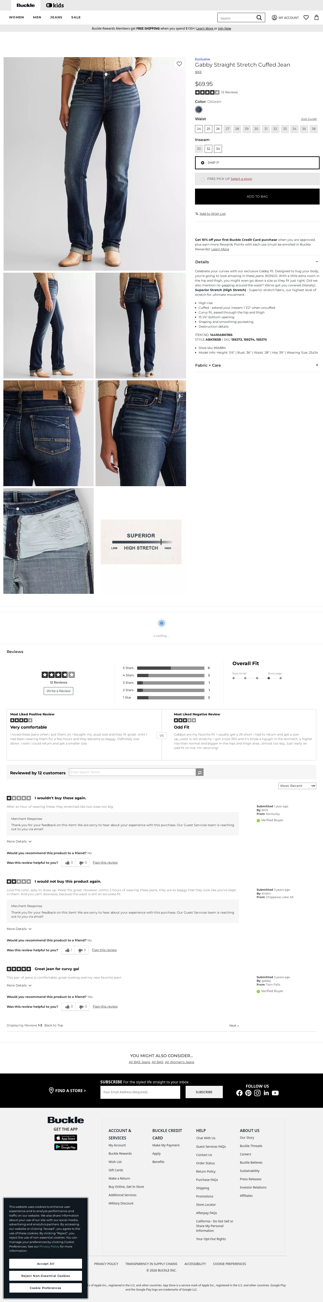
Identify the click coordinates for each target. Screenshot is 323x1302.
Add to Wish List (210, 214)
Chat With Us (205, 1138)
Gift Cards (116, 1170)
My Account (117, 1145)
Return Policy (205, 1171)
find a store (70, 1090)
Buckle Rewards (120, 1153)
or (207, 28)
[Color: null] (198, 109)
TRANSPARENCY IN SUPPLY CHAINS (151, 1264)
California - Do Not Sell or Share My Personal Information (214, 1226)
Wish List (115, 1162)
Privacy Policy (49, 1246)
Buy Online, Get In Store (126, 1186)
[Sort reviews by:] (297, 786)
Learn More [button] (220, 249)
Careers (245, 1154)
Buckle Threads (251, 1146)
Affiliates (246, 1195)
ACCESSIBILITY (195, 1264)
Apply (156, 1153)
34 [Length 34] (218, 149)
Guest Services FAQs (211, 1146)
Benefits (158, 1162)
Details (257, 261)
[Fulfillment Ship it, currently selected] (202, 162)
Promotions (204, 1196)
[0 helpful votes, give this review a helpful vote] (68, 862)
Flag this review (105, 862)
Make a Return (119, 1178)
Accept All (45, 1263)
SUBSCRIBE (204, 1092)
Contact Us (204, 1155)
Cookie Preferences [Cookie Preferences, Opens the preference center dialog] (45, 1288)
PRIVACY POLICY (106, 1264)
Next (234, 1025)
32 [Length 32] (208, 149)
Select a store (241, 179)
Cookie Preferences (229, 1264)
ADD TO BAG (257, 196)
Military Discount (121, 1203)
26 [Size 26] (218, 129)
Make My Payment (166, 1145)
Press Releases (250, 1179)
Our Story (247, 1137)
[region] (46, 1248)
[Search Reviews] (136, 772)
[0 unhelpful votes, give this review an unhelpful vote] (82, 862)
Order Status (205, 1163)
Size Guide (309, 119)
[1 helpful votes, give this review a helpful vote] (67, 950)
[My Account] (285, 17)
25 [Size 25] (208, 129)
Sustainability (250, 1171)
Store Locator (206, 1204)
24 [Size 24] (199, 129)
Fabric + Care (257, 365)
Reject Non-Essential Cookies (45, 1276)
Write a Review (58, 691)
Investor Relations (253, 1187)
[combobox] (236, 17)
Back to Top (53, 1025)
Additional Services (123, 1195)
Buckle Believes (251, 1162)
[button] (16, 17)
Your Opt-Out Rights (211, 1239)
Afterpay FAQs (206, 1213)
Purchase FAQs (207, 1180)
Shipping (202, 1188)
